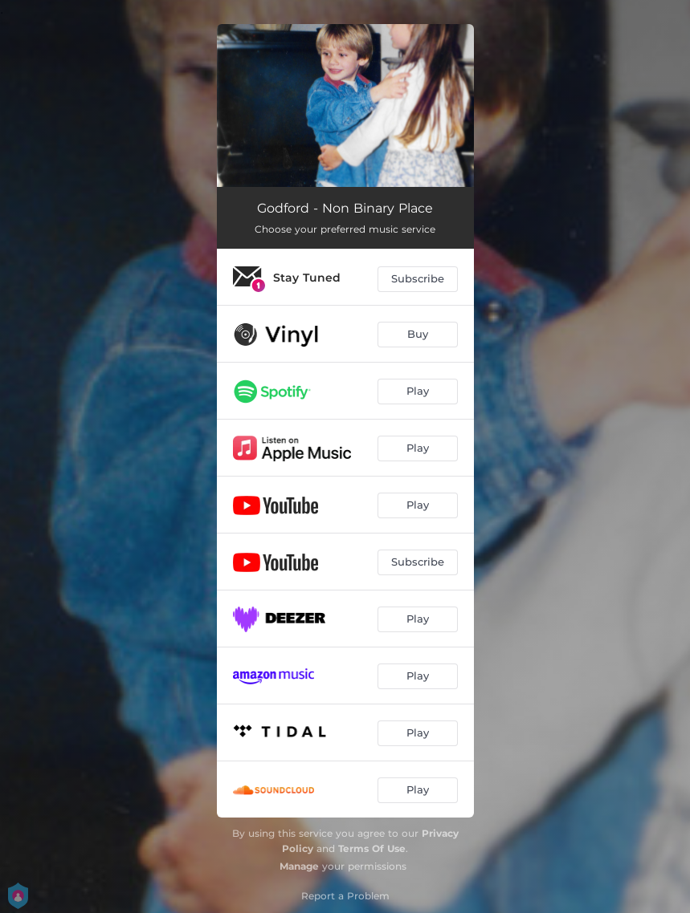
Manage (299, 866)
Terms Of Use (372, 848)
